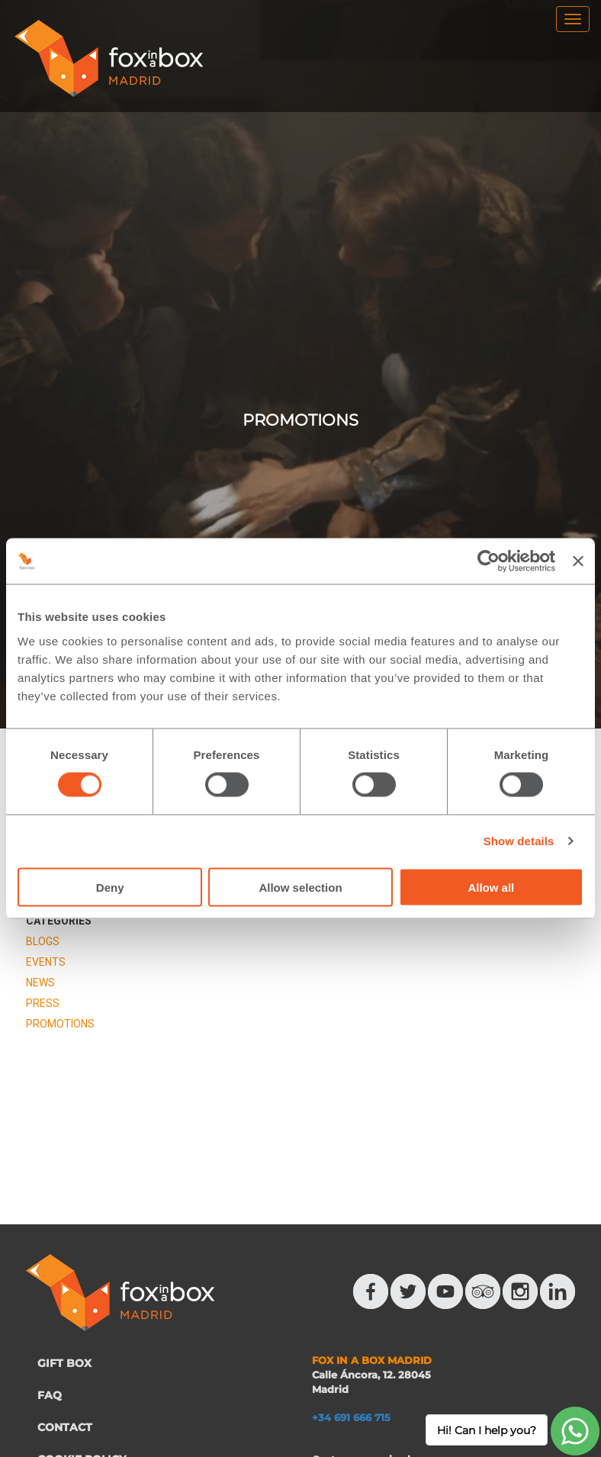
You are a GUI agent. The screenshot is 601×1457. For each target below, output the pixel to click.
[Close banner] (578, 561)
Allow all (491, 886)
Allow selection (300, 886)
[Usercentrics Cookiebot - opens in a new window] (488, 561)
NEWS (40, 982)
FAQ (49, 1395)
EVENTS (46, 962)
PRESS (42, 1003)
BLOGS (42, 941)
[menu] (573, 19)
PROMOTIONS (60, 1024)
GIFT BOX (64, 1363)
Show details (519, 841)
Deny (110, 886)
